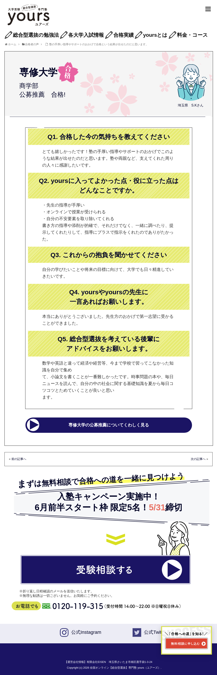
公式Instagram (86, 632)
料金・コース (192, 35)
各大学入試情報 (86, 35)
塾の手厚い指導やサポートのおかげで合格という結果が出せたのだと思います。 (98, 44)
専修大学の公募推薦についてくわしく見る (108, 425)
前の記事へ (18, 459)
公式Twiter (155, 632)
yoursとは (155, 35)
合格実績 (123, 35)
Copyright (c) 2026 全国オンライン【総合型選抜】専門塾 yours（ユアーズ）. (114, 667)
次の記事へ (198, 459)
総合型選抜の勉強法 (36, 35)
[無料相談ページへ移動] (186, 640)
